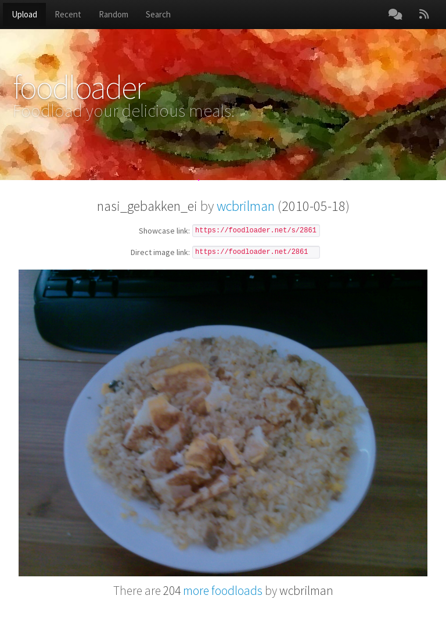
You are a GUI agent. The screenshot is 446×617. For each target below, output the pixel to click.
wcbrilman (246, 206)
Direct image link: (160, 252)
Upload (24, 14)
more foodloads (212, 590)
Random (113, 14)
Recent (68, 14)
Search (158, 14)
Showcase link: (164, 231)
